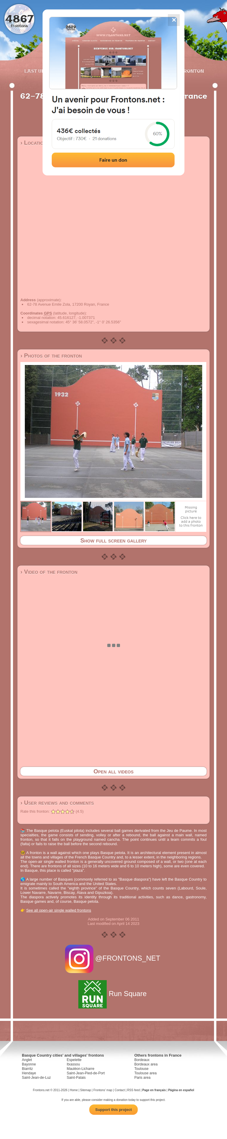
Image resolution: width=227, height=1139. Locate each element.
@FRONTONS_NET (113, 958)
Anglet (27, 1060)
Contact (120, 1090)
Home (74, 1090)
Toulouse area (145, 1073)
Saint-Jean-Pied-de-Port (86, 1073)
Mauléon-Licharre (80, 1069)
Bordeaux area (146, 1064)
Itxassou (73, 1064)
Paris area (142, 1078)
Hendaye (29, 1073)
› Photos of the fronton (51, 355)
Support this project (113, 1109)
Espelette (74, 1060)
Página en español (181, 1090)
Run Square (113, 994)
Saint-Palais (76, 1078)
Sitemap (85, 1090)
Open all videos (113, 771)
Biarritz (27, 1069)
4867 (19, 18)
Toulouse (141, 1069)
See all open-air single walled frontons (58, 910)
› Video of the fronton (48, 571)
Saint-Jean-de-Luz (36, 1078)
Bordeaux (141, 1060)
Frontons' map (102, 1090)
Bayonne (29, 1064)
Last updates (42, 71)
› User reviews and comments (57, 802)
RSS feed (133, 1090)
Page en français (154, 1090)
